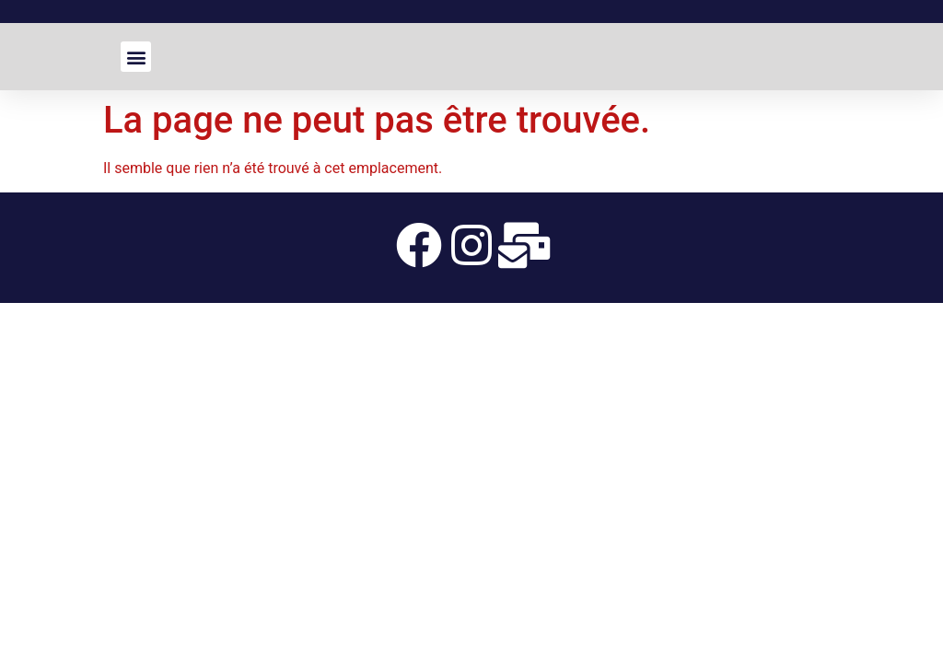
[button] (136, 56)
